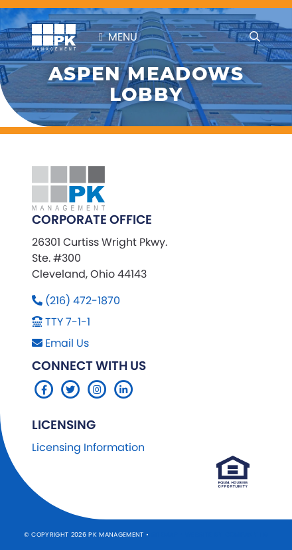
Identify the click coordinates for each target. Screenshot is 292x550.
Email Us (67, 343)
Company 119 (247, 534)
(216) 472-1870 (82, 300)
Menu (118, 37)
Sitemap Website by (188, 534)
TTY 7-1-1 (67, 321)
